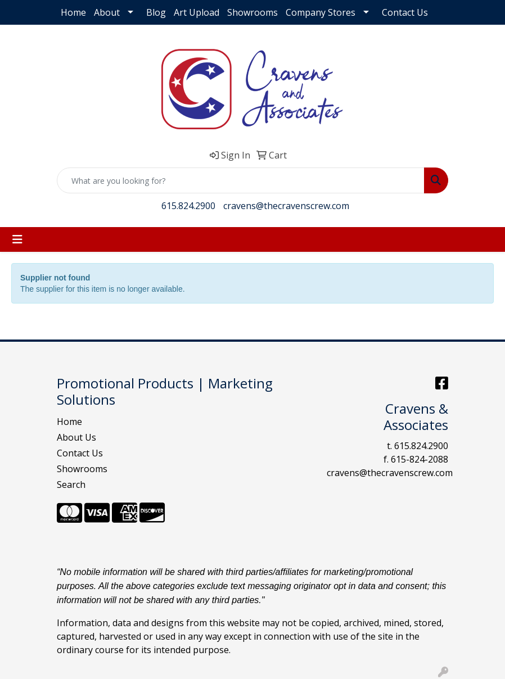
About (107, 12)
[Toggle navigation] (17, 239)
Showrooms (252, 12)
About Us (76, 437)
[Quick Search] (241, 180)
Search (71, 484)
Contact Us (405, 12)
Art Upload (196, 12)
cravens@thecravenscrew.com (286, 206)
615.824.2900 (188, 206)
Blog (156, 12)
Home (73, 12)
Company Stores (320, 12)
